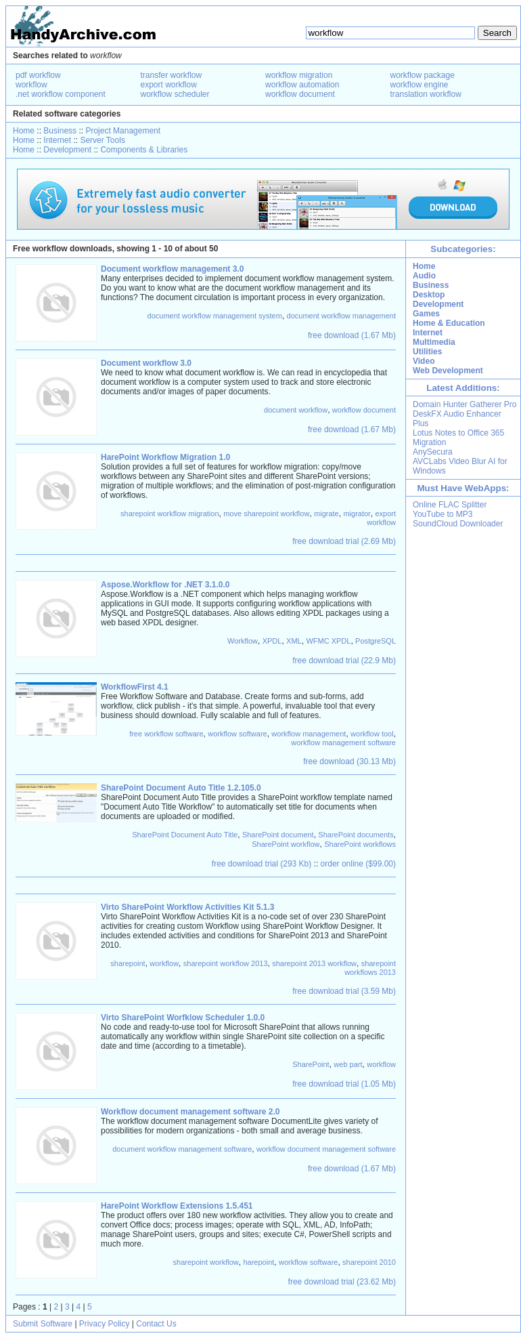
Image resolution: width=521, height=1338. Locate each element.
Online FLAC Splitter (449, 504)
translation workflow (425, 94)
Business (59, 130)
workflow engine (419, 84)
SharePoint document (278, 835)
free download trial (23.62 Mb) (342, 1282)
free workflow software (166, 734)
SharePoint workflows (360, 844)
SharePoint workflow (285, 844)
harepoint (258, 1262)
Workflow (242, 641)
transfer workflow (171, 75)
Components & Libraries (143, 149)
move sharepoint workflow (266, 513)
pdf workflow (38, 75)
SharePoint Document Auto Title (184, 835)
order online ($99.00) (358, 864)
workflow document (300, 94)
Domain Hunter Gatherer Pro (464, 404)
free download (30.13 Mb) (349, 761)
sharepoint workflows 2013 (370, 967)
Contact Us (156, 1324)
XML (294, 641)
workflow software (237, 734)
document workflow (295, 410)
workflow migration (298, 75)
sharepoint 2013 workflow (314, 963)
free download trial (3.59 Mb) (344, 991)
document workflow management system (215, 316)
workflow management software (343, 742)
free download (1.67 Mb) (352, 335)
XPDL (272, 641)
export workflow (169, 84)
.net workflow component (61, 94)
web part (348, 1064)
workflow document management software (326, 1149)
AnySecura (433, 452)
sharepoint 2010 (369, 1262)
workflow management (308, 734)
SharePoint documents (355, 835)
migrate (326, 513)
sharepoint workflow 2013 (225, 963)
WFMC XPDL (328, 641)
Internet (57, 140)
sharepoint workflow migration (169, 513)
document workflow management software (182, 1149)
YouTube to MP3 (443, 514)
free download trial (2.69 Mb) (344, 541)
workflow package (422, 75)
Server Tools (102, 140)
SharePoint (310, 1064)
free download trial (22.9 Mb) (344, 660)
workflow (31, 84)
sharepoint (127, 963)
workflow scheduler (175, 94)
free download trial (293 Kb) (261, 864)
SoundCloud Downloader (458, 523)
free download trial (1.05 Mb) (344, 1084)
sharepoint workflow (206, 1262)
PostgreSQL (375, 641)
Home (24, 130)
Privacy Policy (104, 1324)
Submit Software (42, 1324)
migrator (356, 513)
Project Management (122, 130)
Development (67, 149)
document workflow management (341, 316)
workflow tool (372, 734)
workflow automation (302, 84)
